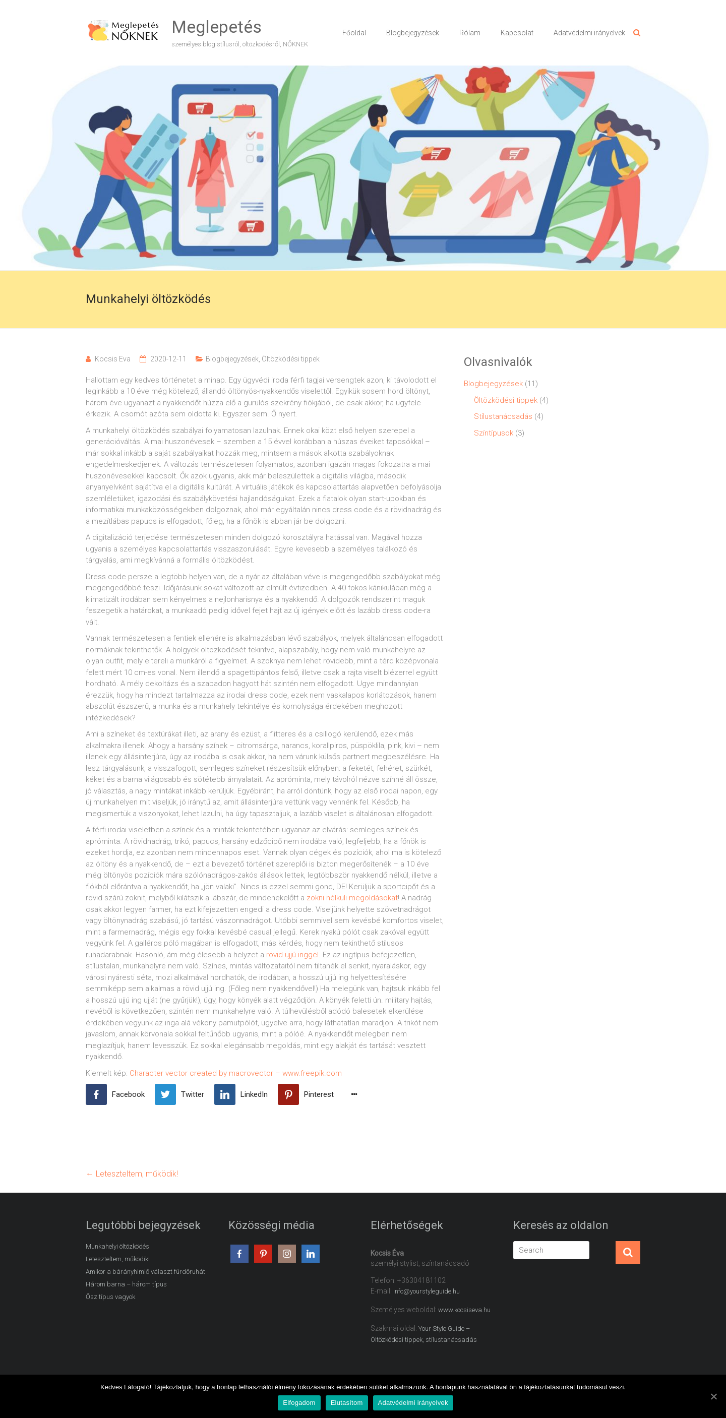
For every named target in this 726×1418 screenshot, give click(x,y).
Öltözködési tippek (291, 359)
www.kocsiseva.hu (464, 1310)
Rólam (469, 33)
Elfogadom (299, 1403)
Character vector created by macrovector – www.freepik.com (236, 1073)
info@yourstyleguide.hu (426, 1291)
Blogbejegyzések (412, 33)
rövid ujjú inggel (292, 954)
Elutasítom (347, 1403)
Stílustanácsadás (503, 416)
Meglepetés (216, 27)
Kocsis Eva (113, 359)
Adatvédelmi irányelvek (589, 33)
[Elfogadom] (713, 1396)
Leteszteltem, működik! (132, 1174)
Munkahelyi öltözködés (117, 1246)
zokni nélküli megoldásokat (352, 897)
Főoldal (354, 33)
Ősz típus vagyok (110, 1297)
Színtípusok (493, 433)
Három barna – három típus (126, 1284)
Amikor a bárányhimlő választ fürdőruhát (145, 1271)
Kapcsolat (517, 33)
